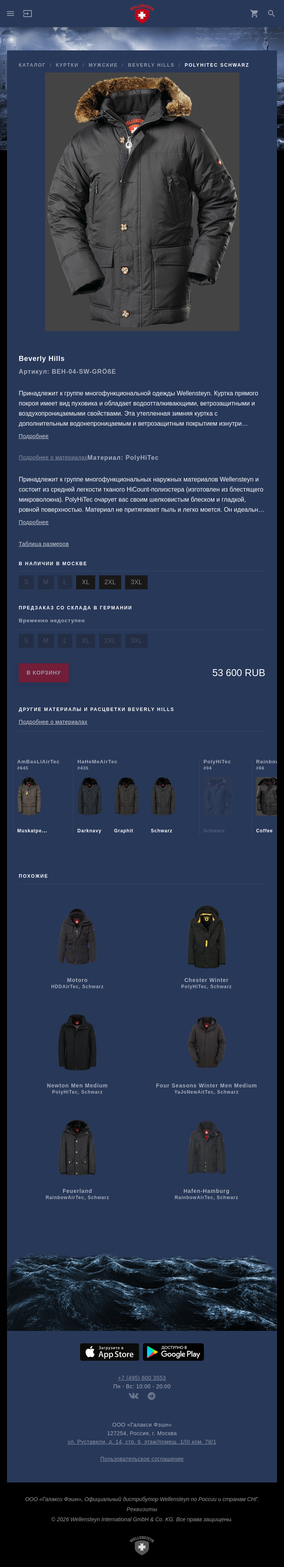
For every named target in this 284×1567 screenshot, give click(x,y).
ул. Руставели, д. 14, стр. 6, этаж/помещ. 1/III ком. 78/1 (142, 1442)
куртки (67, 65)
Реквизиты (142, 1509)
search (271, 13)
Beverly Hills (151, 65)
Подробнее (34, 436)
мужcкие (103, 65)
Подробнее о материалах (53, 457)
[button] (27, 16)
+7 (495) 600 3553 (142, 1378)
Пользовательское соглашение (142, 1459)
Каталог (32, 65)
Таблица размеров (44, 544)
